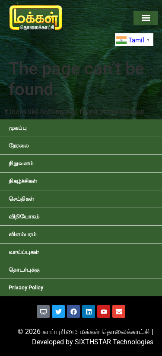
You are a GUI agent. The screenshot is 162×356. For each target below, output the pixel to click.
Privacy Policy (26, 287)
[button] (146, 18)
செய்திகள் (21, 199)
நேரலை (19, 145)
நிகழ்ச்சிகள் (23, 181)
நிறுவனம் (21, 163)
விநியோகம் (24, 216)
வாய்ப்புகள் (24, 252)
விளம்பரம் (22, 234)
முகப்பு (18, 128)
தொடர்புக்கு (24, 269)
